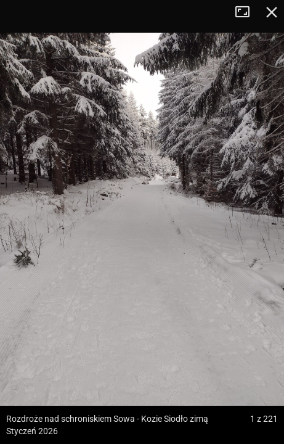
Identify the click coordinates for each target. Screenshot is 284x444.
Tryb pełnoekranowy (247, 12)
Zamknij (271, 12)
